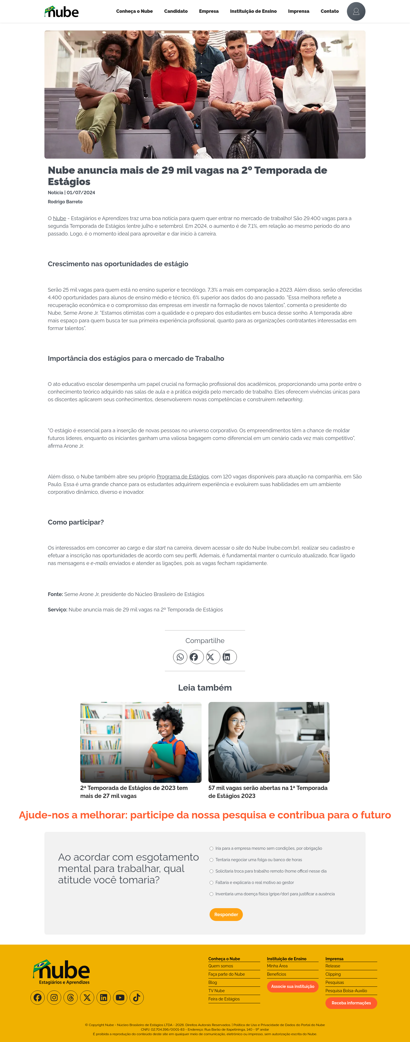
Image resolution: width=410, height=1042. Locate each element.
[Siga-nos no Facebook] (37, 997)
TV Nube (216, 990)
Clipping (333, 974)
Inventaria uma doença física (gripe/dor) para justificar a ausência (275, 894)
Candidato (176, 11)
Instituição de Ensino (253, 11)
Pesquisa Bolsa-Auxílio (346, 990)
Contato (330, 11)
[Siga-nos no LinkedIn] (104, 997)
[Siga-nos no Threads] (70, 997)
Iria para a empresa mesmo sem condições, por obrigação (269, 848)
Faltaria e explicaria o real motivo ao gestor (255, 882)
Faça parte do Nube (226, 974)
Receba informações (351, 1003)
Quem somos (220, 966)
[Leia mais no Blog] (141, 751)
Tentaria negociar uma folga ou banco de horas (259, 859)
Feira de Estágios (224, 999)
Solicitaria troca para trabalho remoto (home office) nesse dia (271, 871)
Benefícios (276, 974)
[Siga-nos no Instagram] (54, 997)
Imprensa (298, 11)
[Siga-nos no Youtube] (120, 997)
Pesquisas (334, 982)
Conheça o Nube (134, 11)
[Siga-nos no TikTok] (137, 997)
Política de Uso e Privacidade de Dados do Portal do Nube (279, 1025)
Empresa (209, 11)
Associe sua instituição (293, 986)
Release (332, 966)
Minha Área (277, 966)
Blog (212, 982)
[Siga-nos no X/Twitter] (87, 997)
